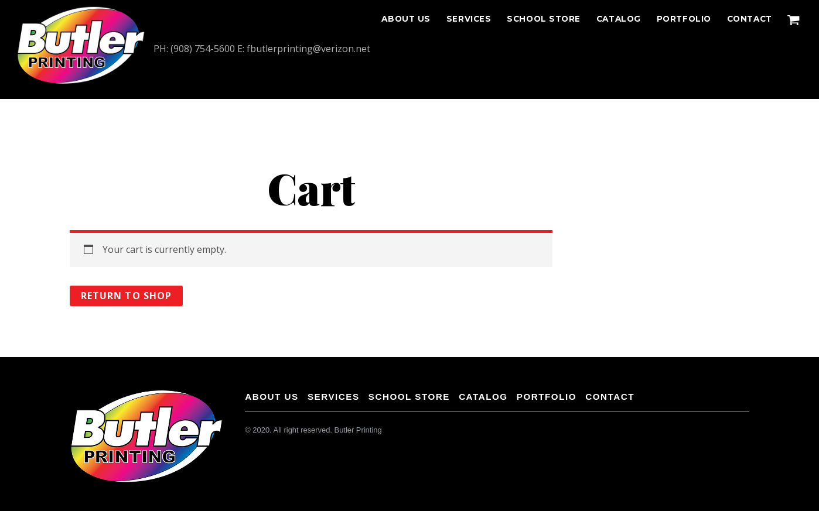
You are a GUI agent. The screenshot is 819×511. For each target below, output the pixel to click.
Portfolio (684, 18)
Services (468, 18)
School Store (544, 18)
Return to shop (126, 295)
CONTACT (749, 18)
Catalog (618, 18)
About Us (405, 18)
